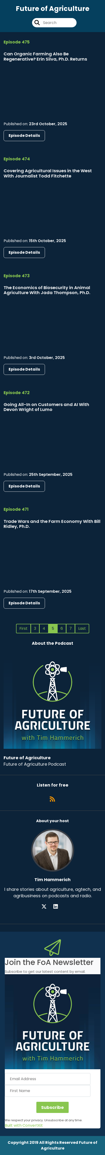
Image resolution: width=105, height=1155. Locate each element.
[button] (52, 1021)
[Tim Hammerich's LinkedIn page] (58, 906)
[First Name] (47, 1091)
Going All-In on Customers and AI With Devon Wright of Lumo (46, 407)
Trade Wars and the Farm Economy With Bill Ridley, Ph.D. (52, 524)
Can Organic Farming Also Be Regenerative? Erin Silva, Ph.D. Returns (45, 56)
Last (82, 628)
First (23, 628)
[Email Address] (47, 1079)
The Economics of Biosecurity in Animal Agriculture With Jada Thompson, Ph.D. (47, 290)
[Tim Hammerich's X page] (46, 906)
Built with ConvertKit (24, 1125)
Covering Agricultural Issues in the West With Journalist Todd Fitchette (48, 173)
